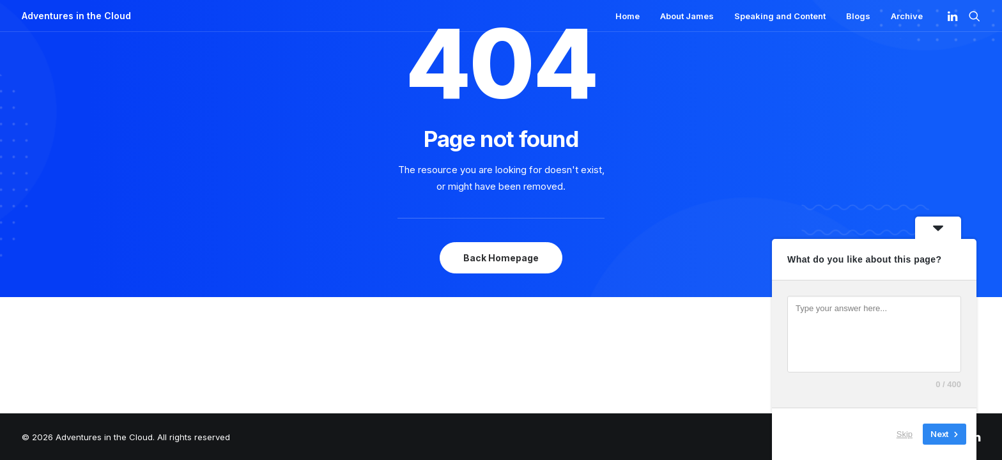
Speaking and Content (780, 16)
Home (627, 16)
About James (687, 16)
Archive (907, 16)
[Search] (971, 16)
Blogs (858, 16)
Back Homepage (501, 257)
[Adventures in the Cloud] (76, 16)
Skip (905, 434)
